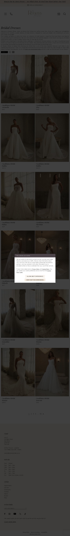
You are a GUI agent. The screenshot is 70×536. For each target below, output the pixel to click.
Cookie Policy (45, 269)
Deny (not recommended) (35, 280)
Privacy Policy (36, 269)
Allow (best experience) (35, 276)
